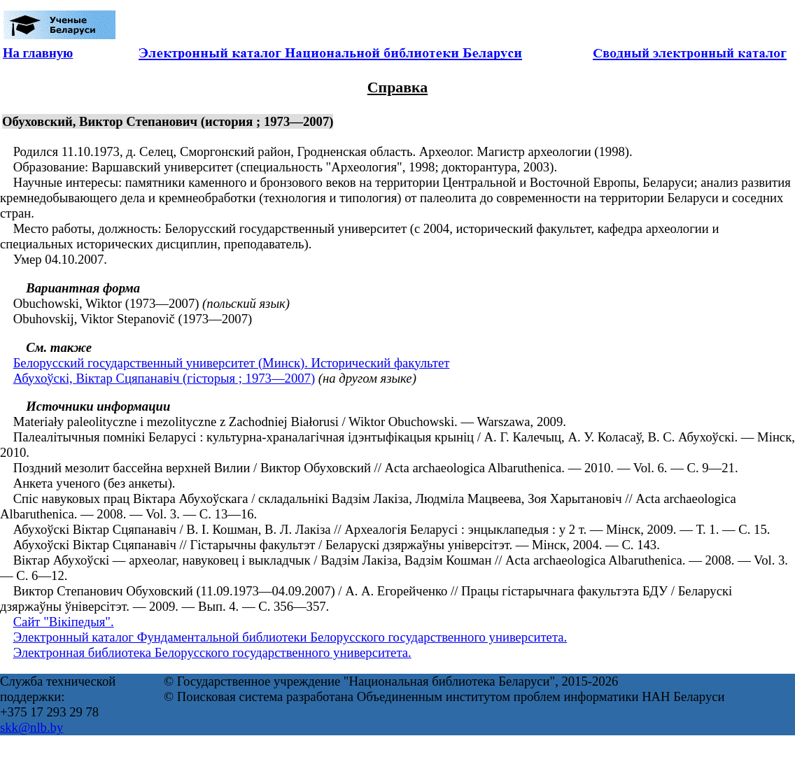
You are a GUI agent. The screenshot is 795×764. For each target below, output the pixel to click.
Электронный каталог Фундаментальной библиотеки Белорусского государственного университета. (290, 637)
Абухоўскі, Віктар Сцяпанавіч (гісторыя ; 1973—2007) (164, 378)
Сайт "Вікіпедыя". (63, 621)
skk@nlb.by (31, 727)
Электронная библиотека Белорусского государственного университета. (212, 652)
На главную (38, 52)
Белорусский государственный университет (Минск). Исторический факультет (231, 362)
